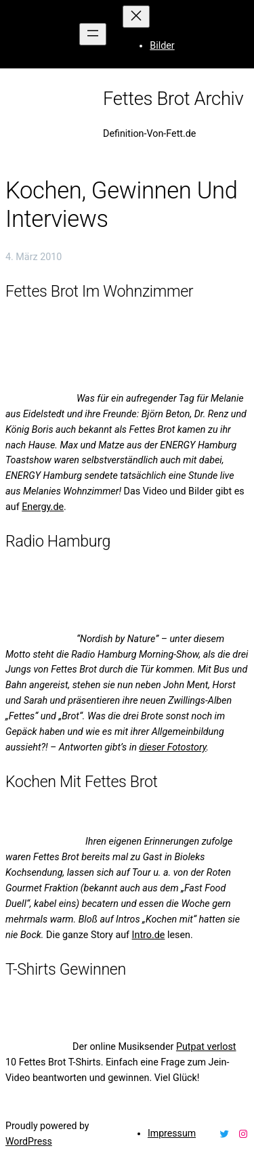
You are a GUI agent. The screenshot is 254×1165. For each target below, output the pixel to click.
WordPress (28, 1141)
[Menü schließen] (136, 16)
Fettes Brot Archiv (173, 99)
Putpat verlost (206, 1046)
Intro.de (148, 934)
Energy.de (43, 506)
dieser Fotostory (172, 747)
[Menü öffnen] (92, 34)
